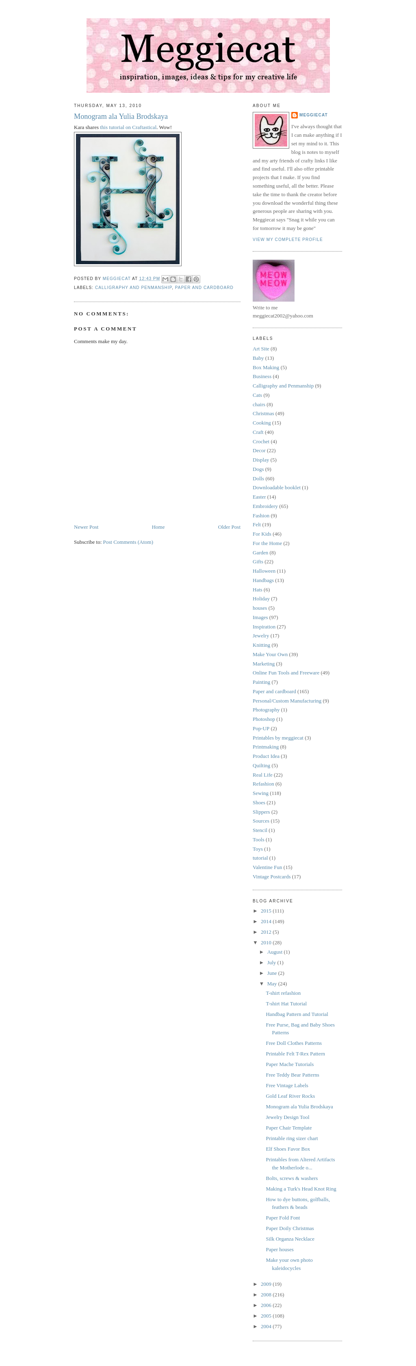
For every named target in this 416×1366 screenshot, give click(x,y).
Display (261, 460)
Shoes (259, 802)
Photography (266, 710)
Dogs (258, 469)
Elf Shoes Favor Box (288, 1149)
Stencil (260, 830)
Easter (259, 497)
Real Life (263, 775)
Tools (258, 839)
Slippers (261, 812)
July (272, 962)
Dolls (258, 478)
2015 (267, 911)
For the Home (267, 543)
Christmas (263, 413)
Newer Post (86, 527)
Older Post (229, 527)
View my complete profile (288, 239)
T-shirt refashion (283, 993)
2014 (267, 921)
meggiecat (313, 115)
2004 (267, 1326)
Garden (260, 552)
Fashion (261, 515)
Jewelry (261, 636)
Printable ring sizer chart (292, 1138)
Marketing (264, 664)
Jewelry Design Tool (287, 1117)
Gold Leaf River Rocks (290, 1096)
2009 (267, 1284)
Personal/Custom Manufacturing (287, 701)
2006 (267, 1305)
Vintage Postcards (271, 876)
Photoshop (264, 719)
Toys (258, 849)
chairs (259, 404)
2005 (267, 1316)
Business (262, 376)
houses (260, 608)
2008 (267, 1295)
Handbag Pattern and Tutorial (297, 1014)
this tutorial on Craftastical (128, 127)
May (272, 984)
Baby (258, 358)
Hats (257, 590)
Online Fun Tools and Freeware (286, 673)
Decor (259, 450)
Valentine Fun (267, 867)
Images (260, 617)
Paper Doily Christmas (290, 1228)
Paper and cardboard (204, 287)
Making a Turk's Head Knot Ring (301, 1189)
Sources (261, 821)
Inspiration (264, 627)
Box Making (266, 367)
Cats (257, 395)
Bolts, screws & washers (292, 1178)
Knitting (261, 645)
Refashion (263, 784)
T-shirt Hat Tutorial (286, 1003)
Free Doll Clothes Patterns (294, 1043)
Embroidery (265, 506)
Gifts (258, 561)
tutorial (260, 858)
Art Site (261, 349)
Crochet (261, 441)
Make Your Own (270, 654)
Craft (258, 432)
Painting (261, 682)
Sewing (261, 793)
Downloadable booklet (277, 487)
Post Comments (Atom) (128, 542)
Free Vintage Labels (287, 1085)
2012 (267, 932)
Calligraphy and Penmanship (133, 287)
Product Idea (266, 756)
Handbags (263, 580)
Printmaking (266, 747)
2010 (267, 942)
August (275, 952)
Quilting (261, 765)
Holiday (261, 598)
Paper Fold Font (283, 1218)
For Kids (262, 534)
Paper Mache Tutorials (290, 1064)
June (272, 973)
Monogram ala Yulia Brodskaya (121, 116)
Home (158, 527)
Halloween (264, 571)
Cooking (262, 423)
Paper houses (279, 1249)
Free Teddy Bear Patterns (292, 1075)
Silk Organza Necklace (290, 1239)
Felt (257, 524)
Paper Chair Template (289, 1128)
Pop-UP (261, 728)
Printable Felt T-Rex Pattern (295, 1054)
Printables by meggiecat (278, 738)
